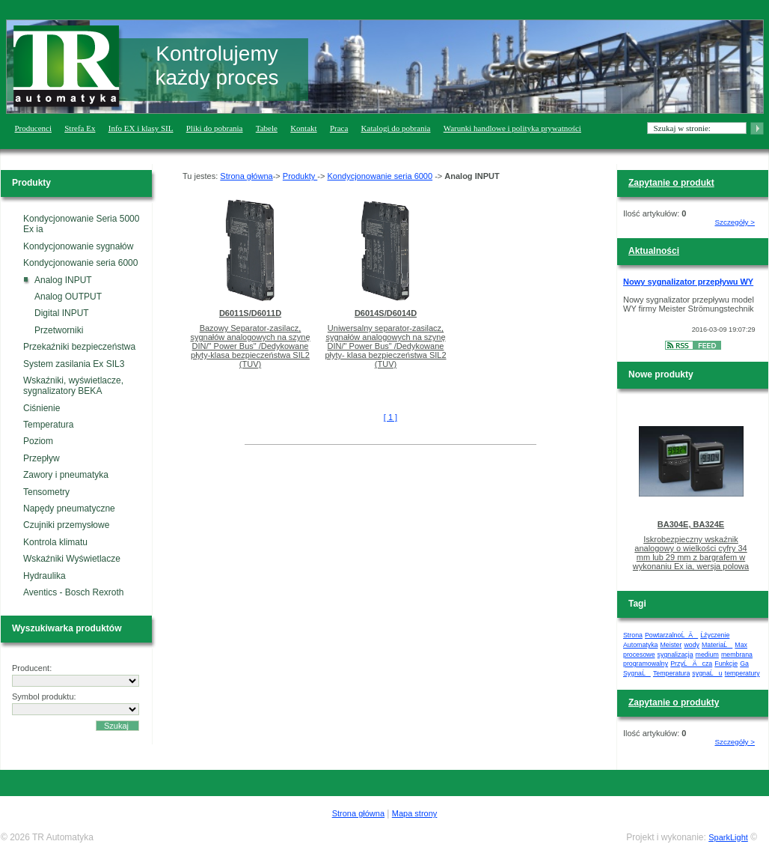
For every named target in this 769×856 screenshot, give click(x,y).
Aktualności (653, 251)
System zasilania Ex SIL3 (73, 364)
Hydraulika (44, 576)
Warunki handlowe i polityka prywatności (512, 128)
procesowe (639, 654)
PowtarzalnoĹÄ (671, 635)
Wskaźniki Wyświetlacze (71, 558)
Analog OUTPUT (68, 296)
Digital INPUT (61, 313)
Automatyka (640, 645)
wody (691, 645)
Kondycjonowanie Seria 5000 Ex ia (81, 223)
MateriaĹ (717, 645)
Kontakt (303, 128)
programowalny (645, 663)
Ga (744, 663)
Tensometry (46, 492)
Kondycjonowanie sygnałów (78, 246)
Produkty (300, 175)
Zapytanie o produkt (671, 182)
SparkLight (728, 837)
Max (741, 645)
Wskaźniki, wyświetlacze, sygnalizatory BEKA (73, 385)
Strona (633, 635)
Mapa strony (415, 813)
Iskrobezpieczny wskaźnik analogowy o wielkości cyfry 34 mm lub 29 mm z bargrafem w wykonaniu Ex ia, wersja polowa (691, 553)
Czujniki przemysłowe (66, 525)
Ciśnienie (41, 408)
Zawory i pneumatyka (65, 475)
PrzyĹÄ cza (691, 663)
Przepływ (41, 458)
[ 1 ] (390, 417)
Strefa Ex (79, 128)
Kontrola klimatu (55, 542)
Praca (339, 128)
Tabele (267, 128)
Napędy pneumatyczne (69, 508)
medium (707, 654)
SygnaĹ (637, 673)
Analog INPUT (63, 280)
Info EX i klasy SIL (141, 128)
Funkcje (726, 663)
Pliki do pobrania (214, 128)
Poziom (38, 441)
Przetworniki (58, 330)
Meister (671, 645)
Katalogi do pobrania (396, 128)
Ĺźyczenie (714, 635)
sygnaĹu (707, 673)
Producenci (33, 128)
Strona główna (246, 175)
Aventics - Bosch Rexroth (73, 592)
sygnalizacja (675, 654)
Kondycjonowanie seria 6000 (80, 263)
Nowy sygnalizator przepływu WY (688, 281)
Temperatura (48, 424)
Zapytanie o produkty (673, 702)
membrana (737, 654)
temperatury (742, 673)
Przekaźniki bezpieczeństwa (79, 347)
